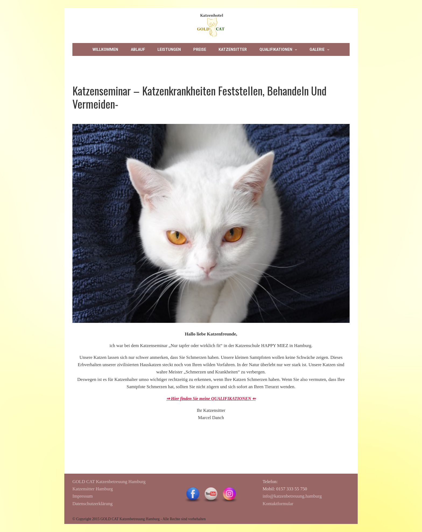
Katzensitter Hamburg (92, 488)
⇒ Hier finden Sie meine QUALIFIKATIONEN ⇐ (211, 398)
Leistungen (169, 49)
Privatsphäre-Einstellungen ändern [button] (264, 62)
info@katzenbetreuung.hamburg (292, 496)
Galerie (317, 49)
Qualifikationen (275, 49)
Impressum (202, 62)
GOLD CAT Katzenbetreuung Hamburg (109, 481)
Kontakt (129, 62)
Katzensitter (233, 49)
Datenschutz (164, 62)
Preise (199, 49)
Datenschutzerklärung (92, 503)
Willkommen (105, 49)
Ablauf (138, 49)
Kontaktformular (278, 503)
